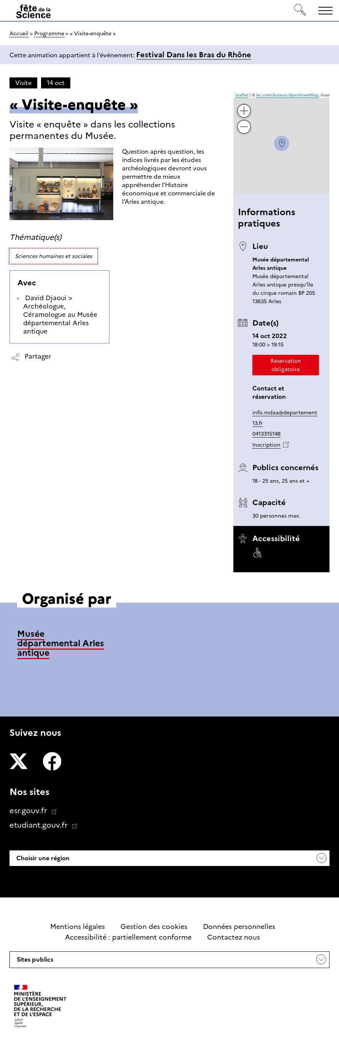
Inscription (266, 444)
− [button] (244, 121)
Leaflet (241, 95)
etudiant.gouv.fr (40, 825)
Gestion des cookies (153, 927)
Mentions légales (77, 927)
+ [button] (244, 105)
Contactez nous (233, 937)
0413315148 (266, 433)
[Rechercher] (300, 10)
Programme (49, 33)
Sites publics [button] (34, 962)
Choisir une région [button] (42, 858)
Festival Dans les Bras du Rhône (193, 54)
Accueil (19, 33)
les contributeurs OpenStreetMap (287, 95)
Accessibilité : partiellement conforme (128, 937)
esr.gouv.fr (29, 810)
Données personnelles (239, 927)
